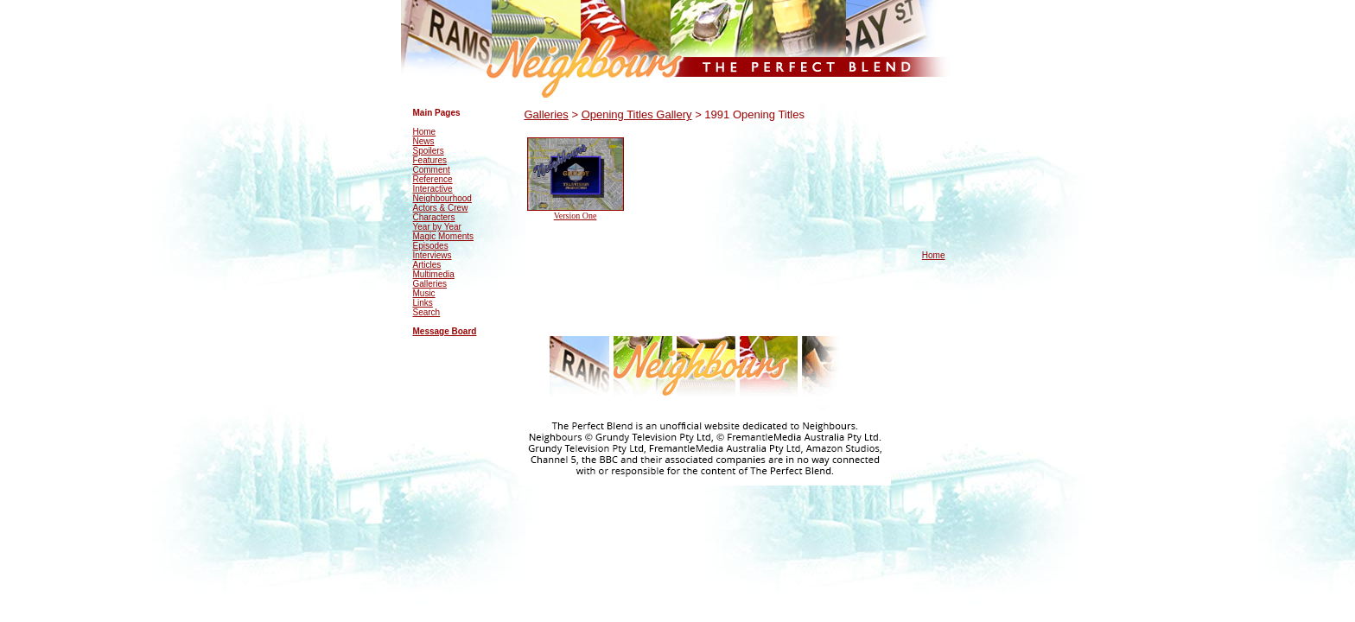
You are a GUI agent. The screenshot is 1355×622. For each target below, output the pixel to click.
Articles (427, 265)
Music (424, 293)
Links (423, 303)
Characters (434, 217)
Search (427, 312)
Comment (431, 170)
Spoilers (428, 151)
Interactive (433, 189)
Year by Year (437, 227)
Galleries (430, 284)
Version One (575, 215)
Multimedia (434, 274)
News (424, 141)
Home (424, 131)
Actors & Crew (440, 208)
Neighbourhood (442, 198)
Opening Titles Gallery (637, 114)
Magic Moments (443, 236)
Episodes (430, 246)
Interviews (432, 255)
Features (430, 160)
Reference (433, 179)
